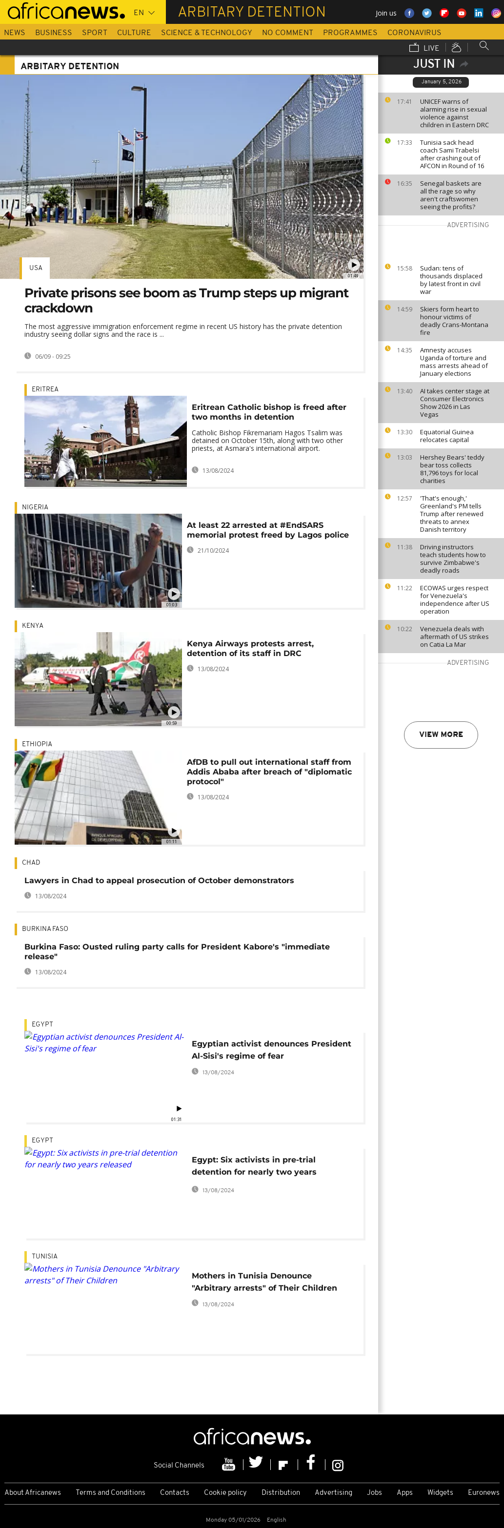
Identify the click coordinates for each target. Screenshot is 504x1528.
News (14, 33)
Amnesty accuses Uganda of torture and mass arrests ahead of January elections (454, 361)
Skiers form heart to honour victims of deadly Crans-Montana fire (454, 320)
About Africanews (32, 1493)
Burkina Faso (45, 929)
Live (424, 48)
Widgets (440, 1493)
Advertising (333, 1493)
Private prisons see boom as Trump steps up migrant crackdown (186, 300)
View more (441, 735)
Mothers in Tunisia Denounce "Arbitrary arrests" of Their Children (264, 1282)
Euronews (484, 1493)
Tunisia (45, 1256)
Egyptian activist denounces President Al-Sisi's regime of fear (271, 1050)
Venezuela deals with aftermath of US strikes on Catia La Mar (454, 636)
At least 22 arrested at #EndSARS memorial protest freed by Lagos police (268, 530)
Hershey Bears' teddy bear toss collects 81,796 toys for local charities (452, 468)
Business (53, 33)
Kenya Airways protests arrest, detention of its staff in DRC (250, 648)
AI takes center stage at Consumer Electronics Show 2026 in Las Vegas (454, 402)
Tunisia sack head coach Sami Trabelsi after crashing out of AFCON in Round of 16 (452, 154)
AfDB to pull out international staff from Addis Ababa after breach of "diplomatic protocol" (269, 771)
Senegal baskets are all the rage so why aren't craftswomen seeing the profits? (451, 195)
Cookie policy (225, 1493)
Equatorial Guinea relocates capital (447, 436)
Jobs (374, 1493)
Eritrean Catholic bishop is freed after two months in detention (269, 412)
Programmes (350, 33)
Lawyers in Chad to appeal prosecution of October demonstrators (159, 880)
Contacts (174, 1493)
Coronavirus (414, 33)
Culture (134, 33)
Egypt (42, 1024)
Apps (405, 1493)
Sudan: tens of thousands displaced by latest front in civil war (451, 279)
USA (35, 268)
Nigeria (35, 507)
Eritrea (45, 389)
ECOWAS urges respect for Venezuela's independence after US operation (454, 599)
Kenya (32, 626)
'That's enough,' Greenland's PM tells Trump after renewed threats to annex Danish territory (452, 513)
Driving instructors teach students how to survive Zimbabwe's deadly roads (453, 558)
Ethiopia (37, 744)
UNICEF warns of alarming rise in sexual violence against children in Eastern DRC (454, 113)
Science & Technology (206, 33)
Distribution (281, 1493)
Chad (31, 863)
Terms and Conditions (110, 1493)
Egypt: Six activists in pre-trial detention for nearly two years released (254, 1167)
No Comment (287, 33)
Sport (94, 33)
